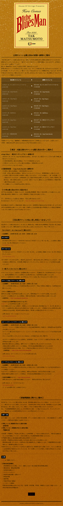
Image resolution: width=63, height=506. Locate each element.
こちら (3, 460)
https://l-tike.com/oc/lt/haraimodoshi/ (21, 350)
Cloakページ (4, 303)
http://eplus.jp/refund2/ (24, 377)
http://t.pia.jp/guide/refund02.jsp (19, 298)
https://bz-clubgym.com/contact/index (35, 201)
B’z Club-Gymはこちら (9, 256)
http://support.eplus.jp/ (8, 385)
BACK (31, 494)
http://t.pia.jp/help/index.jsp (9, 316)
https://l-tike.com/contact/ (9, 356)
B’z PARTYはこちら (8, 245)
